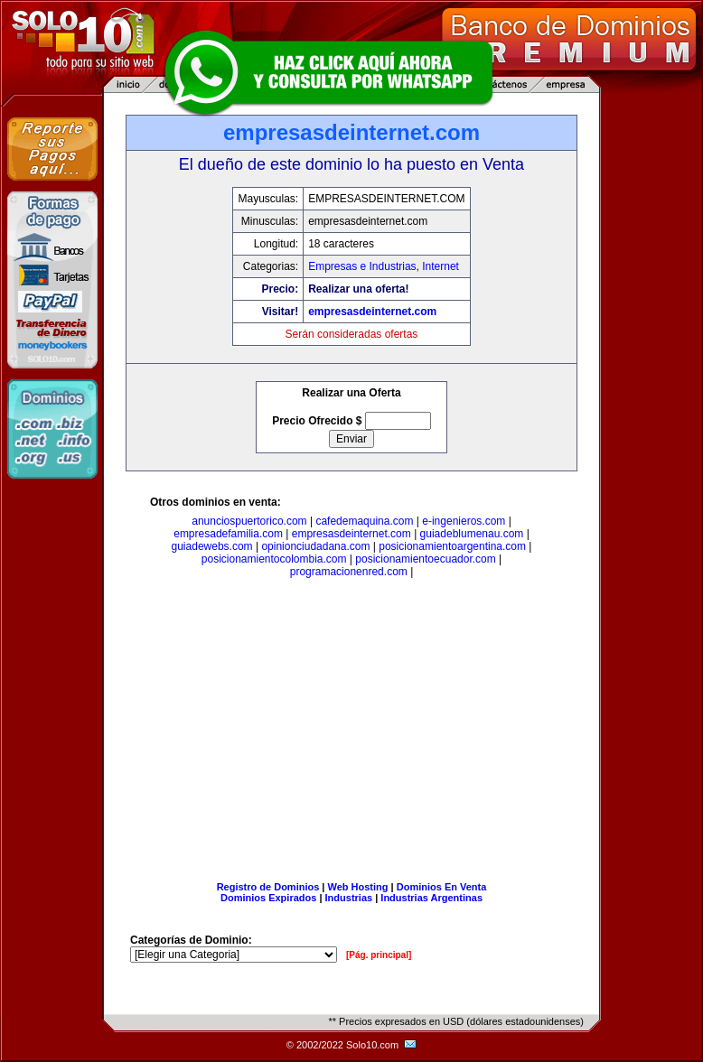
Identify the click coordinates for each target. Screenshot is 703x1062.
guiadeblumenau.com (472, 533)
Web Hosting (358, 886)
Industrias (349, 897)
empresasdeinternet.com (372, 311)
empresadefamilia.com (228, 533)
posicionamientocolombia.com (274, 559)
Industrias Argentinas (431, 897)
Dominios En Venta (442, 886)
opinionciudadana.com (315, 546)
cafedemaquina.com (364, 521)
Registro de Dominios (268, 886)
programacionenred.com (349, 571)
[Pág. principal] (378, 955)
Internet (440, 266)
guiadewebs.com (212, 546)
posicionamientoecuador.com (425, 559)
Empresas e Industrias (362, 266)
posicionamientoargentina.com (452, 546)
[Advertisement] (351, 733)
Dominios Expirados (268, 897)
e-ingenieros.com (463, 521)
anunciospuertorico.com (249, 521)
